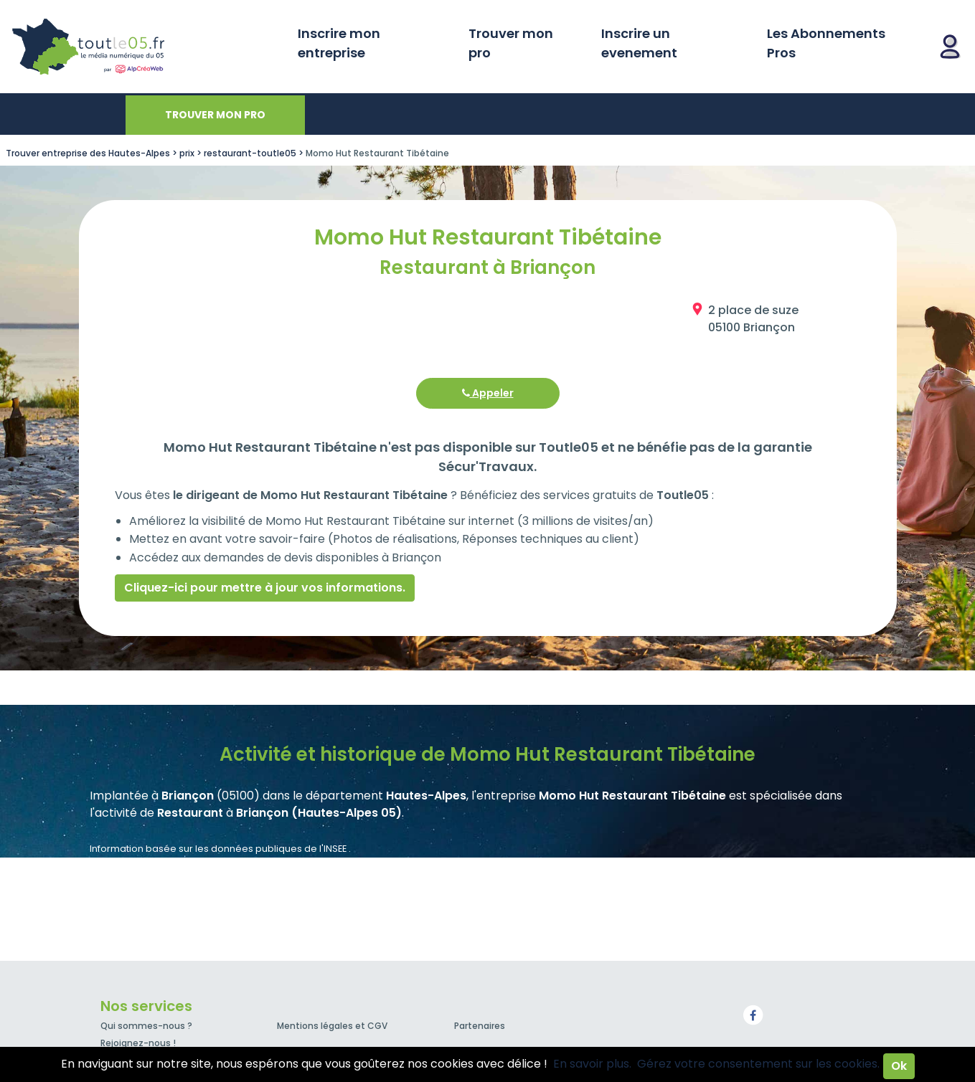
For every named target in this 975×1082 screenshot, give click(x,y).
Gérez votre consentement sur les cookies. (758, 1063)
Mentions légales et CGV (332, 1026)
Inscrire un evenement (639, 43)
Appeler (488, 393)
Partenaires (479, 1026)
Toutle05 (143, 46)
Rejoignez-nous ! (138, 1043)
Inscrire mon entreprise (339, 43)
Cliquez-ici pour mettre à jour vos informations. (264, 587)
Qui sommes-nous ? (146, 1026)
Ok (899, 1066)
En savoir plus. (592, 1063)
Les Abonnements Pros (826, 43)
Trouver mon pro (510, 43)
